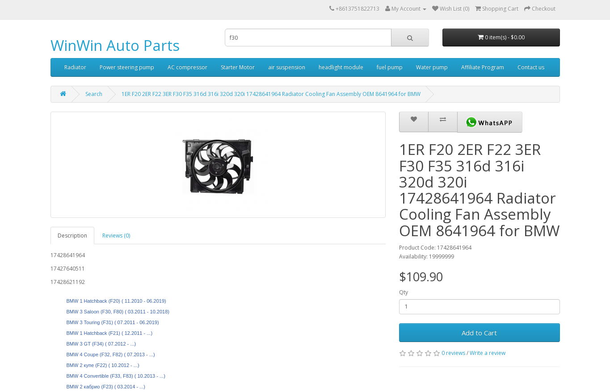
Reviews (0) (116, 235)
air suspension (286, 67)
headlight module (341, 67)
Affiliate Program (482, 67)
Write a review (487, 353)
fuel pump (390, 67)
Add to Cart (479, 332)
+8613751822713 (357, 9)
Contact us (530, 67)
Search (93, 94)
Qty (403, 292)
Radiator (75, 67)
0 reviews (453, 353)
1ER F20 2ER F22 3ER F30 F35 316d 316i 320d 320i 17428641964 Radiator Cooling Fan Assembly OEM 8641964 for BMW (271, 94)
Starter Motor (238, 67)
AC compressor (187, 67)
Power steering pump (127, 67)
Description (72, 235)
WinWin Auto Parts (115, 45)
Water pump (432, 67)
